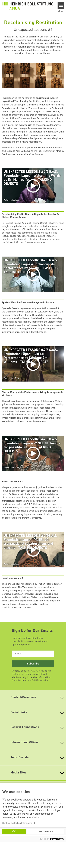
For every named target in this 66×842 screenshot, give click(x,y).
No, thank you (46, 831)
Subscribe (33, 663)
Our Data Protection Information (17, 823)
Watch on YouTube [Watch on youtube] (11, 200)
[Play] (33, 186)
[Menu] (61, 5)
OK (13, 831)
